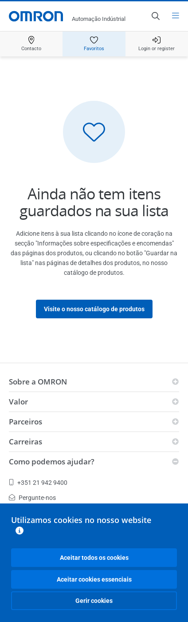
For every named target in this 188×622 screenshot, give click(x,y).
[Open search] (155, 16)
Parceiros (25, 421)
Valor (18, 401)
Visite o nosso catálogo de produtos (94, 309)
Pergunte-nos (32, 497)
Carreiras (25, 441)
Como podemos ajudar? (51, 461)
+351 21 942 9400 (38, 482)
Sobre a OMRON (38, 381)
